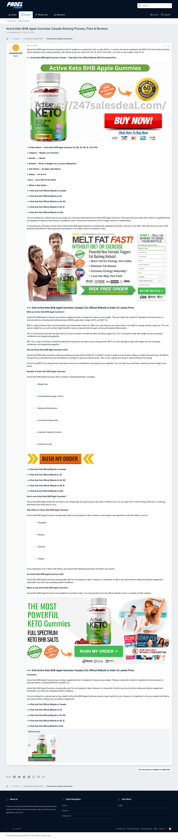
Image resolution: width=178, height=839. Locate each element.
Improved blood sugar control (50, 396)
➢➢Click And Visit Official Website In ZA (44, 196)
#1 (169, 46)
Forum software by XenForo (28, 836)
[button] (50, 15)
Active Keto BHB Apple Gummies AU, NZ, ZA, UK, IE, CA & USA (71, 147)
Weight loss (43, 384)
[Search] (154, 5)
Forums (65, 811)
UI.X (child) (16, 829)
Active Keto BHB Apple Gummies (41, 317)
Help (155, 829)
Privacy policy (146, 829)
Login (120, 805)
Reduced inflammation (47, 408)
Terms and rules (133, 829)
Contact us (66, 816)
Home (64, 805)
